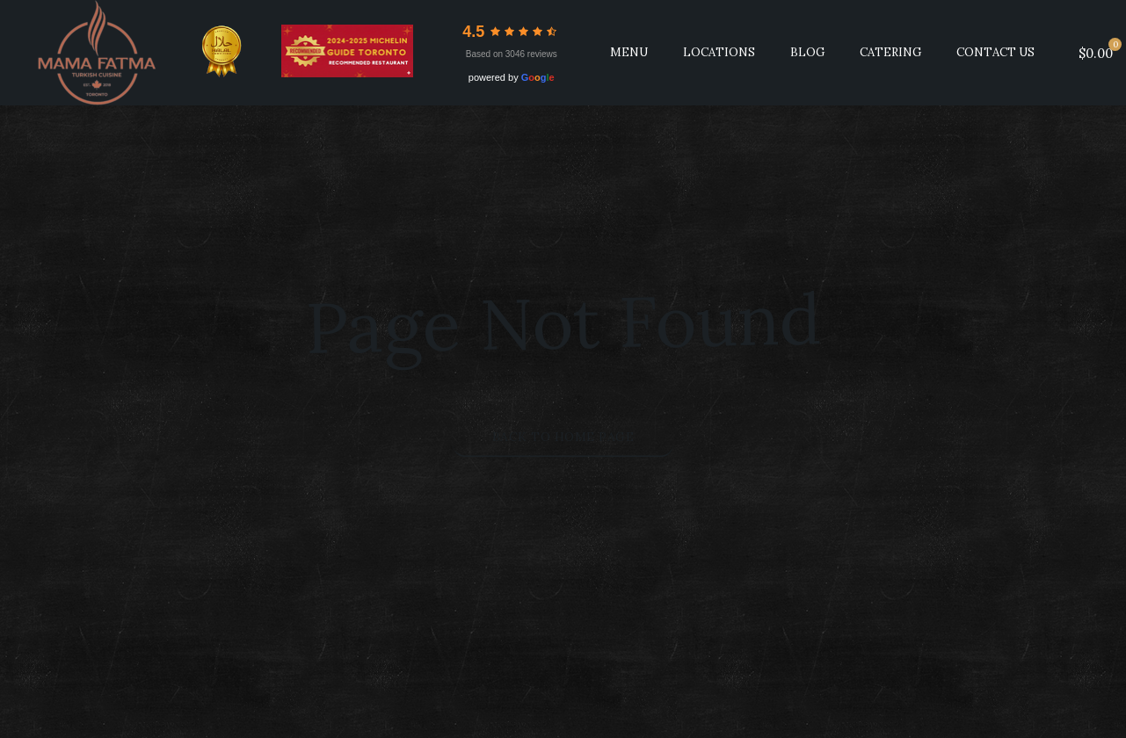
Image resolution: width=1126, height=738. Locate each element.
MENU (629, 52)
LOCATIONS (719, 52)
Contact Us (995, 52)
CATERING (890, 52)
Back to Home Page (563, 437)
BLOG (807, 52)
